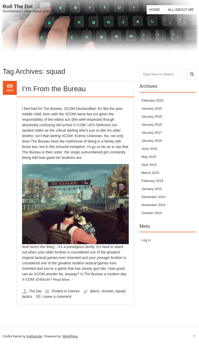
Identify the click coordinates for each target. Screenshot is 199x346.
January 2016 (151, 141)
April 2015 (149, 165)
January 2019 (151, 116)
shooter (107, 291)
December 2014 (153, 197)
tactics (27, 296)
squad (120, 291)
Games (74, 291)
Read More (63, 279)
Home (154, 10)
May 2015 (148, 157)
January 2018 (151, 124)
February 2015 (152, 181)
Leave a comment (56, 296)
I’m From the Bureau (54, 89)
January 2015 (151, 189)
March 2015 (150, 173)
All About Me (181, 10)
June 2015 (149, 149)
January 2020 (151, 108)
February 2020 (152, 100)
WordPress (70, 336)
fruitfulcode (34, 336)
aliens (95, 291)
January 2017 (151, 133)
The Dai (35, 291)
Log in (146, 240)
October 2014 (151, 213)
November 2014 (153, 205)
